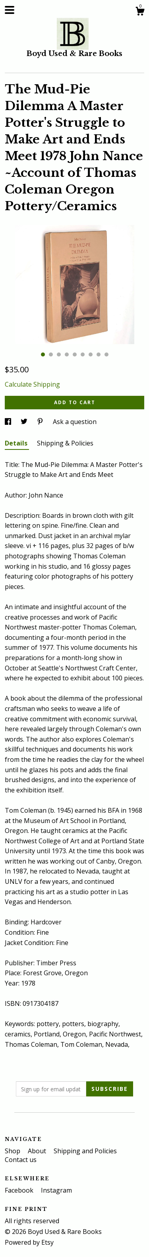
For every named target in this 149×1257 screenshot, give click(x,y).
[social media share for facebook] (9, 421)
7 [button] (91, 354)
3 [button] (59, 354)
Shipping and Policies (85, 1151)
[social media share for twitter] (25, 421)
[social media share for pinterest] (41, 421)
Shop (13, 1151)
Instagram (56, 1190)
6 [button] (83, 354)
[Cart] (139, 12)
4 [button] (67, 354)
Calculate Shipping (32, 384)
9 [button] (106, 354)
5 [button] (75, 354)
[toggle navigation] (9, 10)
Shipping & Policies (65, 443)
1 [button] (43, 354)
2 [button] (51, 354)
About (38, 1151)
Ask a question (75, 421)
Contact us (21, 1159)
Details (17, 443)
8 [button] (99, 354)
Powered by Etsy (29, 1242)
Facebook (20, 1190)
